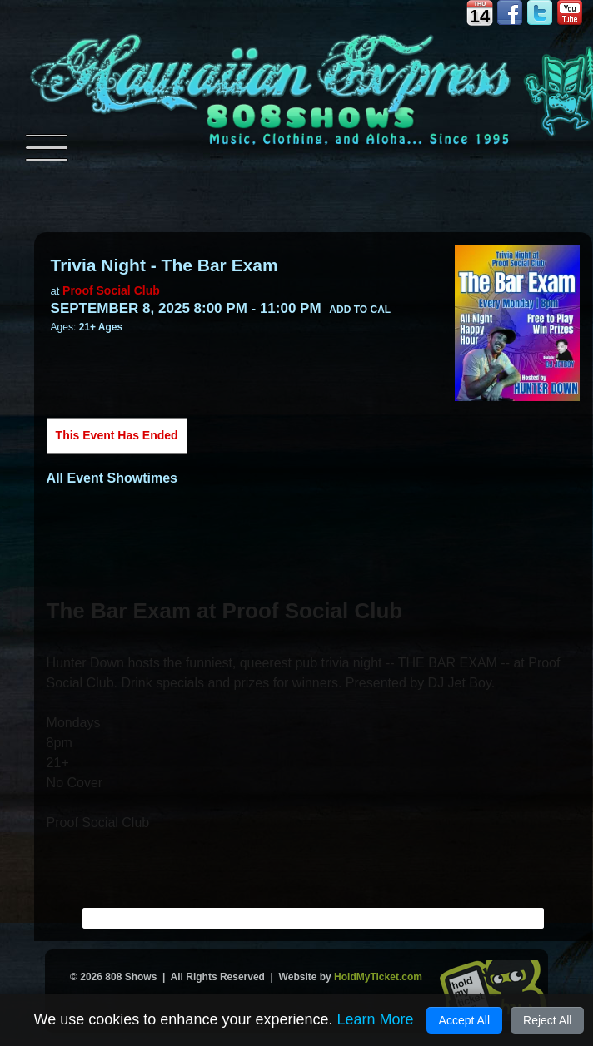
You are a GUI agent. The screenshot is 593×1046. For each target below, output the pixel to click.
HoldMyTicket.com (378, 977)
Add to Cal (360, 309)
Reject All (547, 1020)
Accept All (464, 1020)
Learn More (374, 1019)
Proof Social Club (111, 290)
